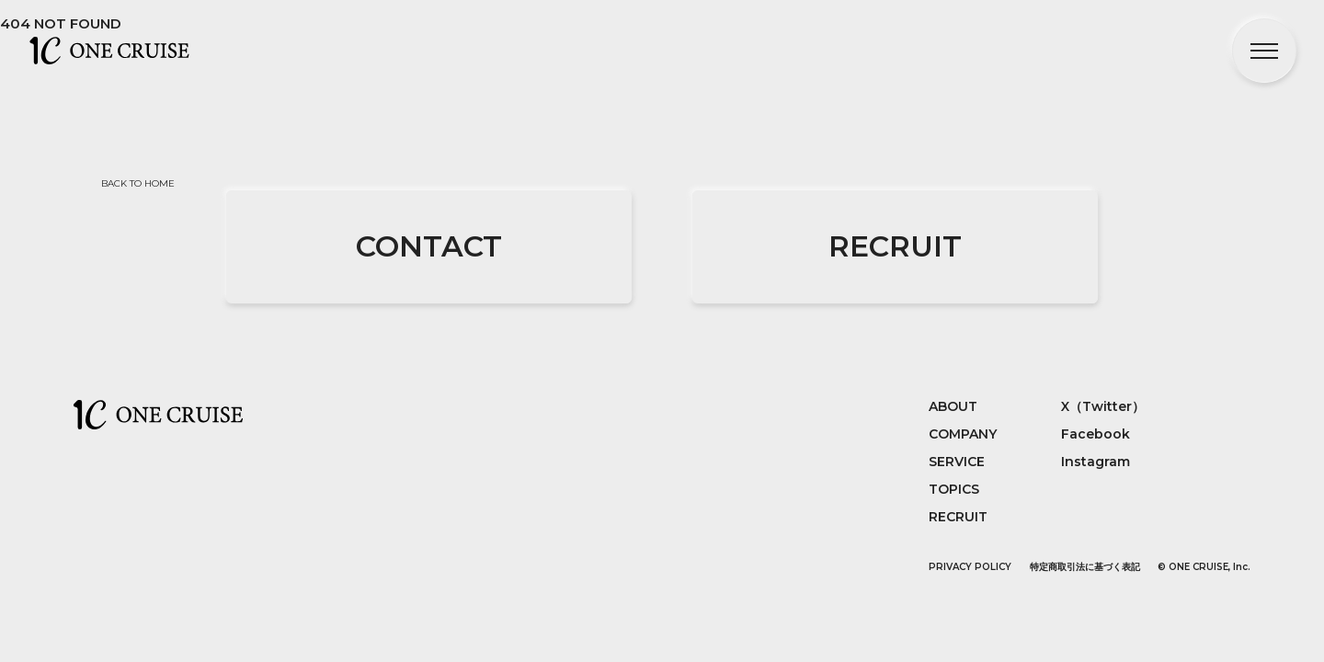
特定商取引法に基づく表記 (1085, 567)
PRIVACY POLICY (970, 567)
